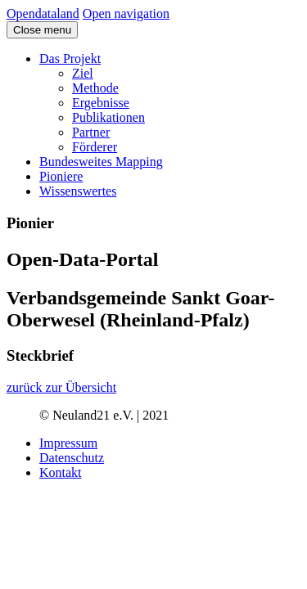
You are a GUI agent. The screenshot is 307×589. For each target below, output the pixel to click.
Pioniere (61, 176)
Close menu (42, 30)
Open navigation (126, 13)
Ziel (82, 73)
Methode (95, 88)
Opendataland (43, 13)
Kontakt (60, 472)
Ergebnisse (100, 103)
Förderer (94, 147)
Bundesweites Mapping (101, 162)
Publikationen (108, 117)
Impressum (68, 443)
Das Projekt (70, 58)
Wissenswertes (77, 191)
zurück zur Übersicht (61, 387)
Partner (91, 132)
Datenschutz (71, 458)
